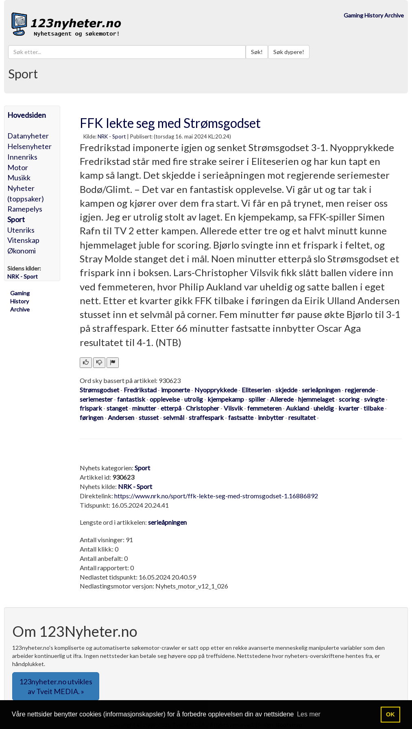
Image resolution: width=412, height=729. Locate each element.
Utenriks (21, 229)
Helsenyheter (29, 146)
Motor (17, 167)
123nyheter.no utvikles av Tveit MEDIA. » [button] (55, 686)
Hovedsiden (26, 114)
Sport (16, 219)
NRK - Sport (112, 136)
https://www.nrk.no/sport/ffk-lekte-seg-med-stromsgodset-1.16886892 (216, 496)
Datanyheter (28, 135)
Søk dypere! (288, 51)
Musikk (19, 177)
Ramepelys (24, 208)
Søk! (257, 51)
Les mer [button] (308, 714)
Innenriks (22, 156)
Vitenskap (23, 240)
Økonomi (21, 250)
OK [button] (390, 714)
